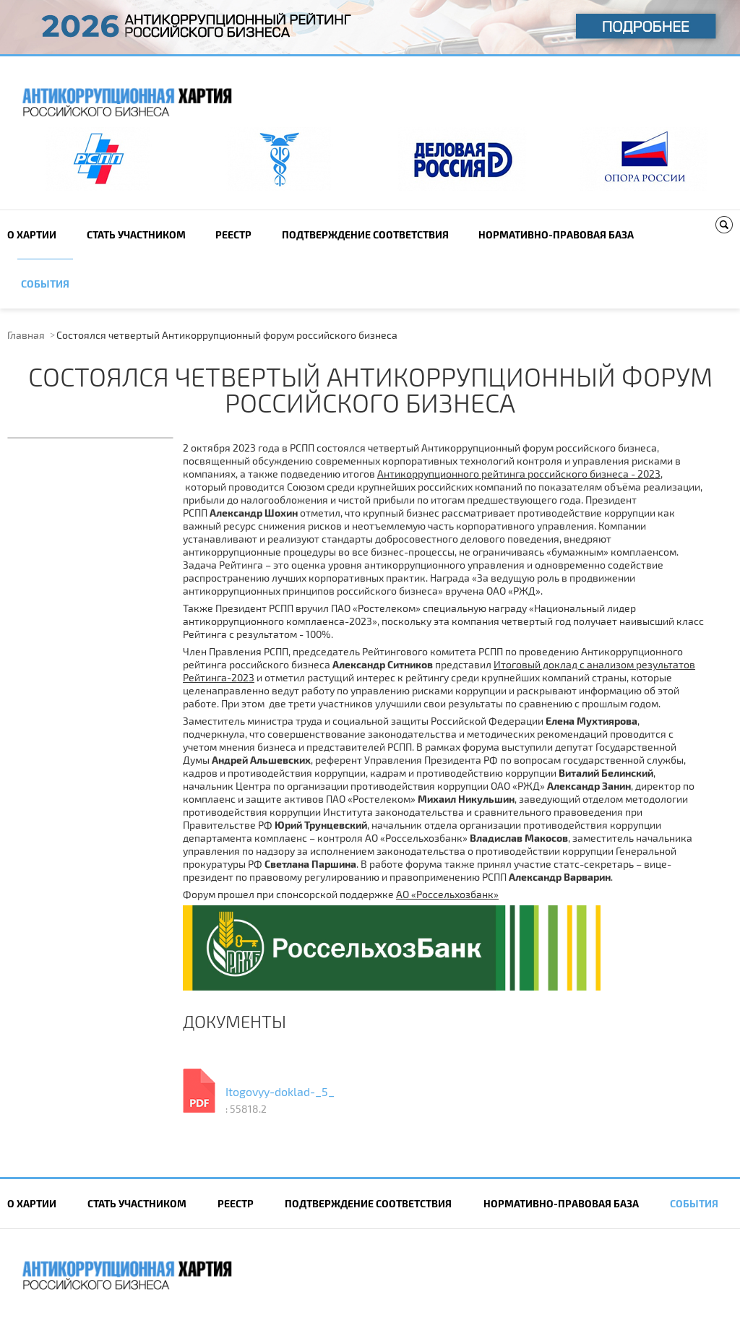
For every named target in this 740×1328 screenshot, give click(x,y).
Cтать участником (136, 234)
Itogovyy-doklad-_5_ (280, 1091)
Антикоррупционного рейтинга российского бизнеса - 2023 (519, 473)
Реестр (233, 234)
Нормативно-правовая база (556, 234)
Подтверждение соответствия (365, 234)
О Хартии (31, 234)
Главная (26, 335)
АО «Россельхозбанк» (447, 894)
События (45, 283)
